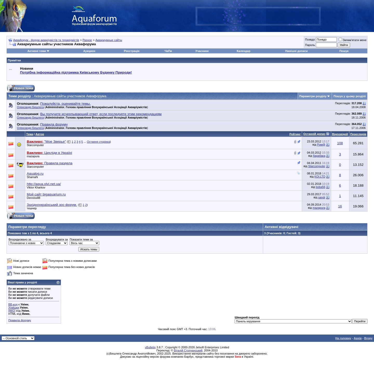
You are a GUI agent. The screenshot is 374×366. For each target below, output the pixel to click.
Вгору (368, 338)
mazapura (33, 156)
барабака (319, 155)
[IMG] (11, 310)
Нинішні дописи (296, 51)
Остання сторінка (98, 141)
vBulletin (150, 347)
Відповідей (340, 134)
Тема (29, 134)
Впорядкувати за (57, 239)
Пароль (310, 45)
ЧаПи (168, 51)
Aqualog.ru (35, 173)
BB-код (13, 304)
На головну (343, 338)
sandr (321, 197)
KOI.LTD (320, 176)
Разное (87, 40)
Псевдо (310, 39)
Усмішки (13, 307)
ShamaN (32, 177)
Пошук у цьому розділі (349, 96)
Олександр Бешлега (30, 107)
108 (340, 143)
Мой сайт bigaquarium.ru (46, 194)
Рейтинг (294, 134)
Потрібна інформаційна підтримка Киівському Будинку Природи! (76, 72)
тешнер (32, 208)
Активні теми (36, 51)
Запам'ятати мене (352, 40)
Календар (243, 51)
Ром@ (321, 144)
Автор (39, 134)
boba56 (320, 186)
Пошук (344, 51)
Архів (358, 338)
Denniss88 (33, 197)
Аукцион (89, 51)
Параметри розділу (313, 96)
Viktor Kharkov (36, 187)
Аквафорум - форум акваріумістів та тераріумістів (46, 40)
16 (340, 206)
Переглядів (358, 134)
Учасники (202, 51)
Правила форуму (19, 320)
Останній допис (314, 133)
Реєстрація (131, 51)
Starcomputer (35, 145)
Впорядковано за (20, 239)
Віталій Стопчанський (188, 350)
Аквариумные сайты (108, 40)
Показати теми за (81, 239)
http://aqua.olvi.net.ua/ (44, 184)
